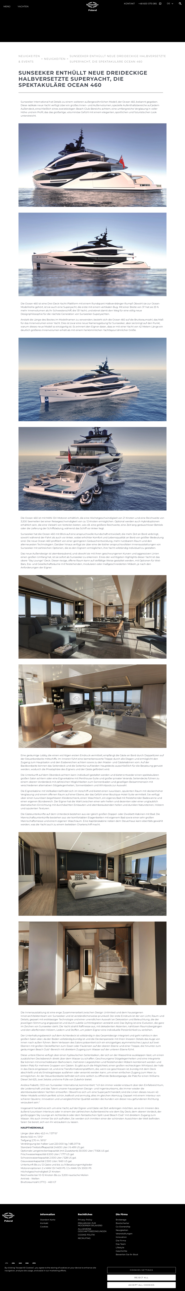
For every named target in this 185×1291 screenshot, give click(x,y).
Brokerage (121, 1219)
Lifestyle (120, 1247)
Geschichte (121, 1251)
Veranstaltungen (124, 1233)
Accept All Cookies (141, 1285)
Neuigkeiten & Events (29, 58)
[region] (92, 1277)
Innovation (121, 1237)
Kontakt (129, 3)
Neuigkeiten (122, 1230)
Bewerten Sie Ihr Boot (127, 1254)
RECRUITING (84, 1238)
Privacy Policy (85, 1219)
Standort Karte (47, 1219)
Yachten (23, 6)
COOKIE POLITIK (86, 1234)
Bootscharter (122, 1223)
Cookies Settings (141, 1270)
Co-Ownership (123, 1226)
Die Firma (121, 1240)
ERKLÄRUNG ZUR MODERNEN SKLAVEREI (90, 1224)
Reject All (141, 1277)
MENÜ (6, 6)
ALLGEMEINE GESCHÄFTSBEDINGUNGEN (92, 1230)
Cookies (44, 1226)
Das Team (121, 1244)
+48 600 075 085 (147, 3)
